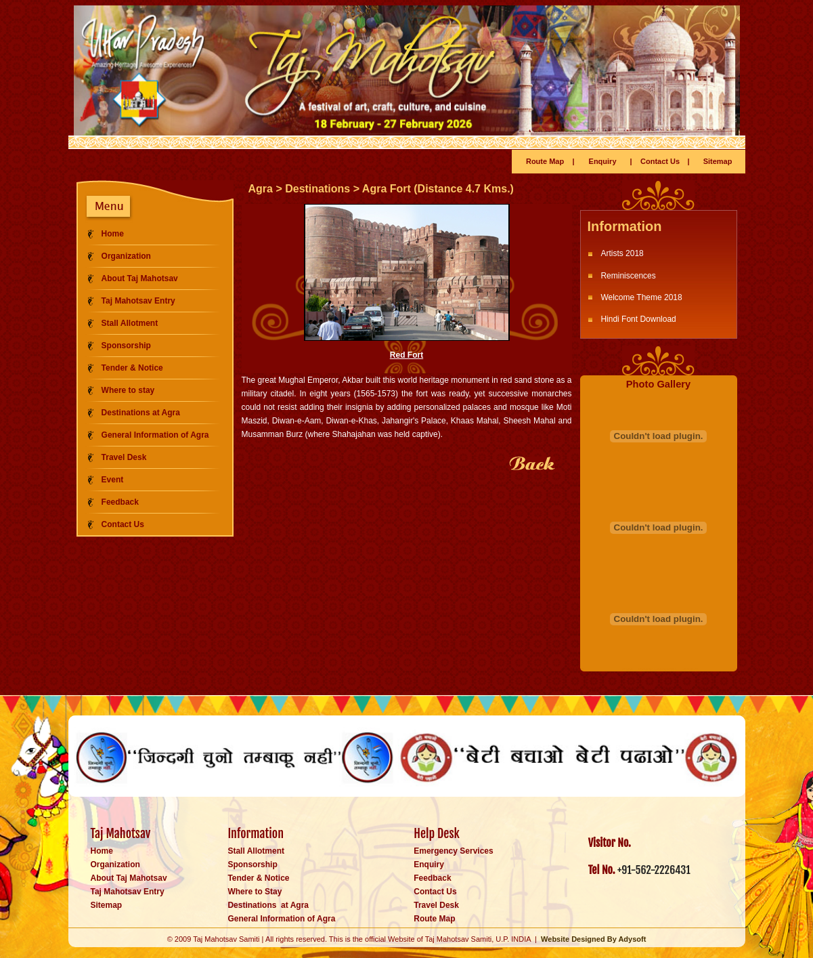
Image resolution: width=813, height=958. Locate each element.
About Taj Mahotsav (140, 278)
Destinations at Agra (141, 412)
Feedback (120, 502)
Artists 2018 (621, 253)
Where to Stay (254, 891)
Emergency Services (453, 851)
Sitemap (717, 161)
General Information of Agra (155, 435)
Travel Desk (124, 457)
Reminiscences (627, 275)
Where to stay (128, 390)
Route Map (545, 161)
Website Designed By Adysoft (593, 939)
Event (113, 479)
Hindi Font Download (638, 319)
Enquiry (603, 161)
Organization (126, 256)
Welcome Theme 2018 (641, 297)
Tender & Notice (132, 368)
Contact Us (660, 161)
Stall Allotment (130, 323)
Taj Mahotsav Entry (138, 301)
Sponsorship (126, 345)
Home (113, 233)
